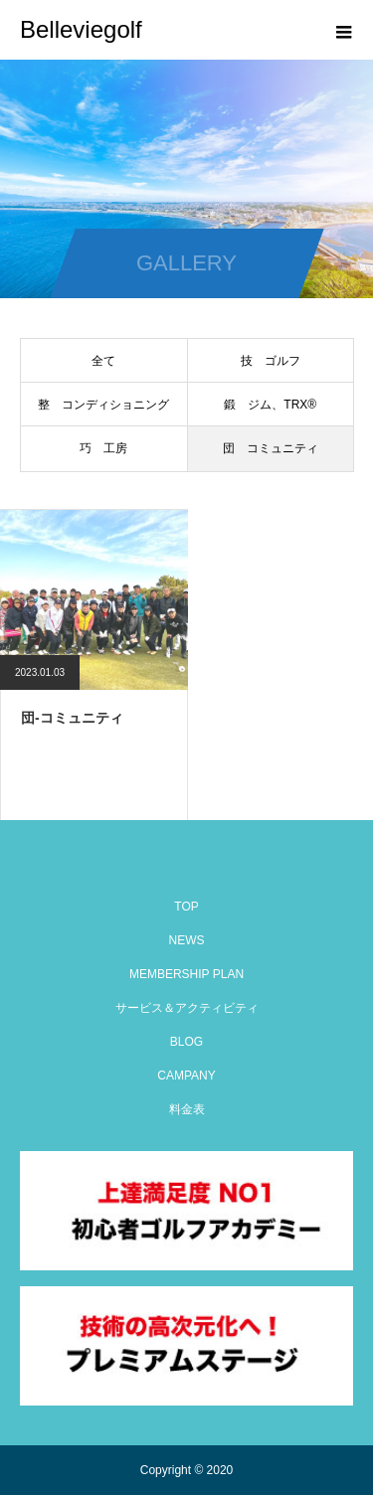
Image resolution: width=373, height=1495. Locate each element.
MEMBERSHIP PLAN (186, 974)
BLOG (186, 1042)
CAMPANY (186, 1075)
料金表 (187, 1109)
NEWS (187, 940)
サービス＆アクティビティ (187, 1008)
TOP (186, 907)
